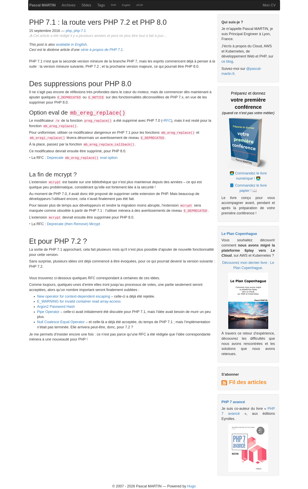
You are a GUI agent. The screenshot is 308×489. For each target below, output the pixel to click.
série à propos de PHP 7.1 (102, 50)
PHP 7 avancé (233, 402)
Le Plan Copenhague (239, 234)
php (69, 31)
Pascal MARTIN (42, 5)
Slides (86, 5)
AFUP (139, 5)
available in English (71, 45)
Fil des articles (248, 382)
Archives (69, 5)
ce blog (227, 61)
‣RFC (166, 121)
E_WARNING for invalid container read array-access (79, 301)
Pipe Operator (48, 312)
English (126, 5)
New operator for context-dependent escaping (73, 296)
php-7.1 (80, 31)
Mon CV (269, 5)
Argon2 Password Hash (56, 307)
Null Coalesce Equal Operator (61, 322)
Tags (101, 5)
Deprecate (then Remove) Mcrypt (73, 224)
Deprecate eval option (82, 158)
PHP (113, 5)
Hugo (191, 486)
